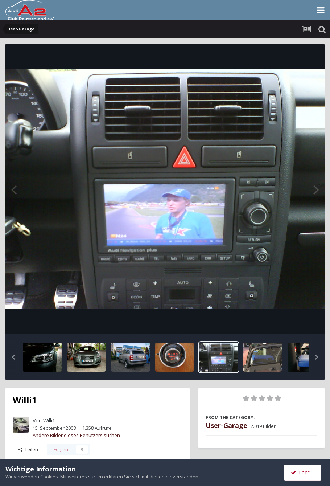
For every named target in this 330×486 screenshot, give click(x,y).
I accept (303, 472)
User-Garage (226, 425)
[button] (13, 357)
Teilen (28, 449)
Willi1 (49, 420)
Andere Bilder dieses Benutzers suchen (76, 435)
